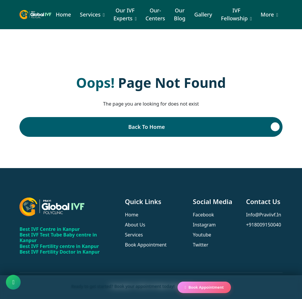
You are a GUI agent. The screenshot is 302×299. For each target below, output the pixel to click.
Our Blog (180, 14)
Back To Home (146, 126)
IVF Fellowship (234, 14)
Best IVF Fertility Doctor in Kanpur (59, 252)
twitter (200, 245)
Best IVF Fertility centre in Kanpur (59, 246)
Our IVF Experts (124, 14)
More (267, 14)
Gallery (203, 14)
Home (63, 14)
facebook (203, 214)
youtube (202, 234)
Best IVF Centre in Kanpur (49, 229)
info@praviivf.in (263, 214)
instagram (204, 224)
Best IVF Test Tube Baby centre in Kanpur (58, 237)
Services (90, 14)
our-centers (155, 14)
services (134, 234)
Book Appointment (204, 287)
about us (135, 224)
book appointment (146, 245)
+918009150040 (263, 224)
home (131, 214)
